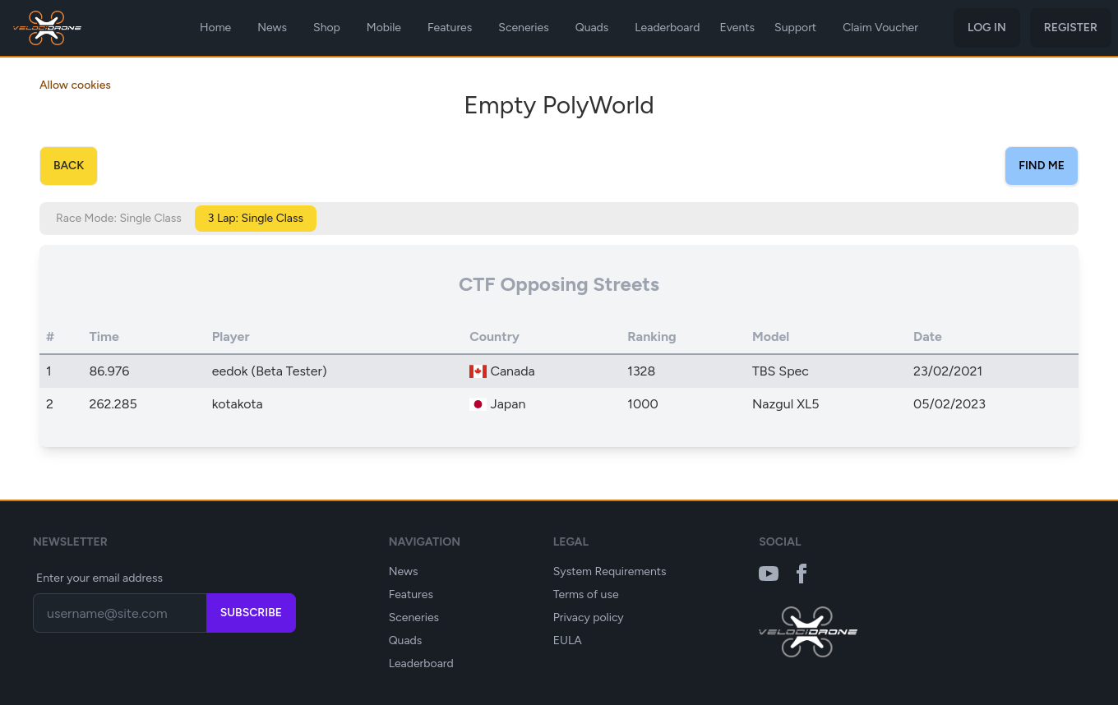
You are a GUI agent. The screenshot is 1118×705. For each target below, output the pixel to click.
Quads (592, 28)
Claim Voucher (880, 28)
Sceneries (523, 28)
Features (449, 28)
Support (795, 28)
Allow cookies (75, 85)
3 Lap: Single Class (255, 218)
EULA (567, 640)
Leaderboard (667, 28)
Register (1070, 28)
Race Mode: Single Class (119, 218)
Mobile (384, 28)
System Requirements (610, 571)
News (272, 28)
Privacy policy (588, 617)
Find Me (1042, 166)
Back (68, 166)
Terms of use (586, 594)
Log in (987, 28)
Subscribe (251, 613)
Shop (326, 28)
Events (737, 28)
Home (215, 28)
